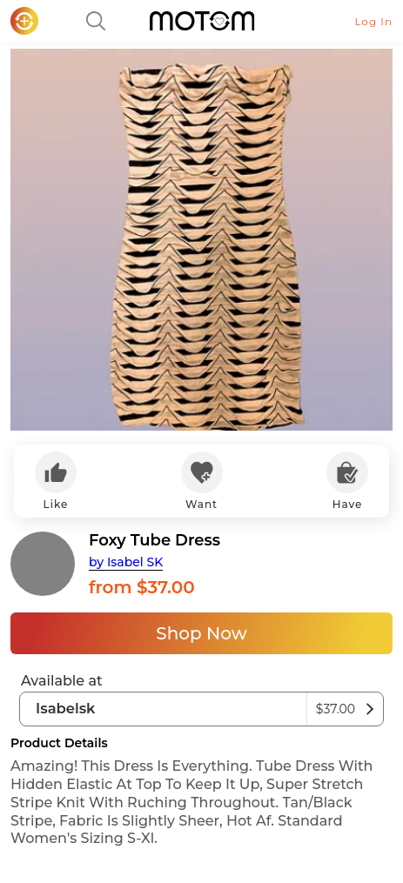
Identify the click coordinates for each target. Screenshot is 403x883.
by (126, 562)
